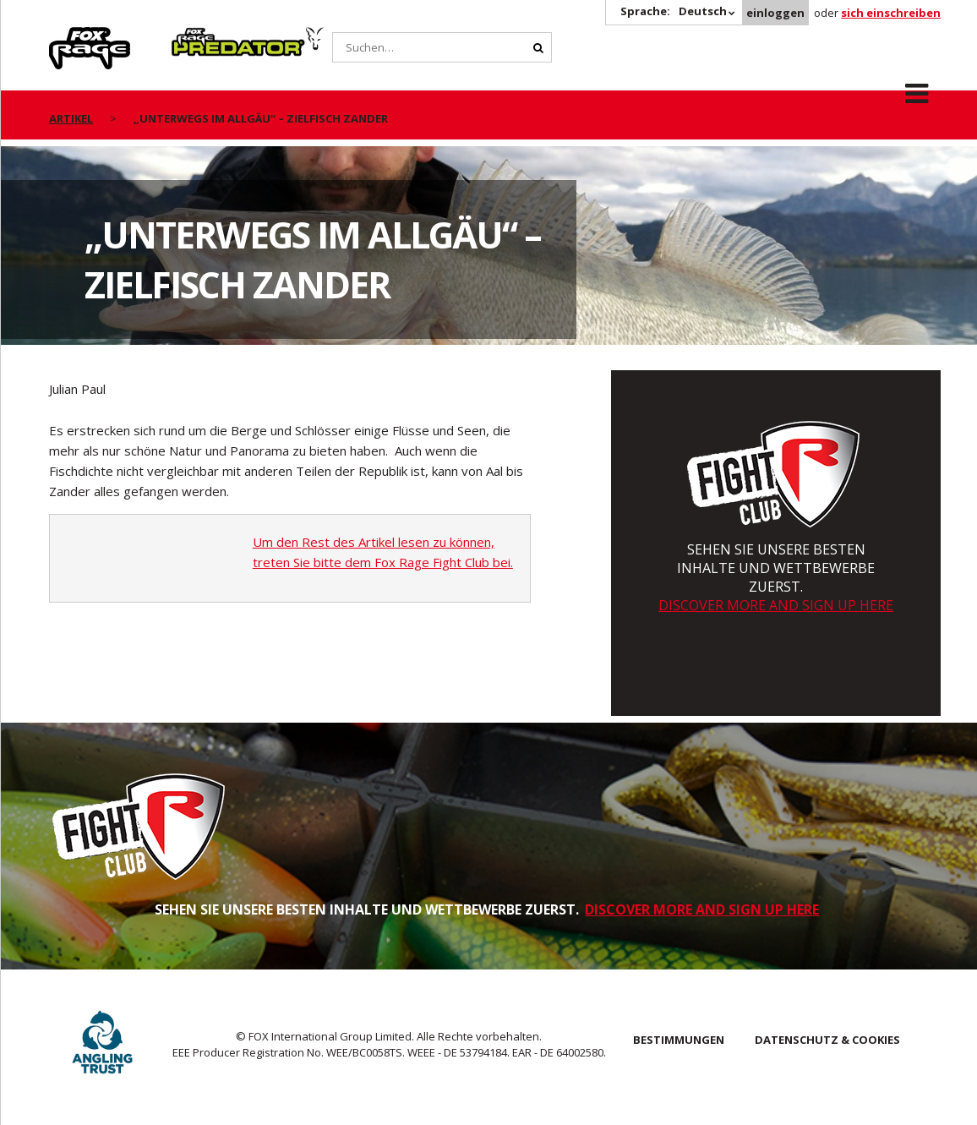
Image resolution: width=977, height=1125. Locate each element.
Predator (200, 36)
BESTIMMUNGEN (678, 1039)
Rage (65, 36)
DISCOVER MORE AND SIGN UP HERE (775, 605)
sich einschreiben (891, 12)
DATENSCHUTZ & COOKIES (827, 1039)
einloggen (775, 12)
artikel (71, 118)
